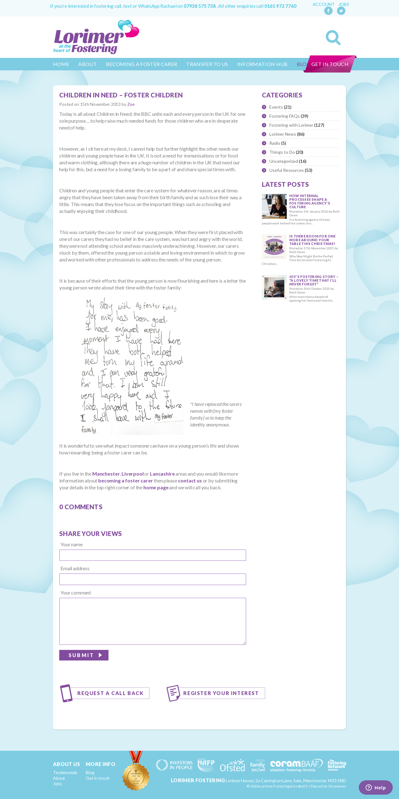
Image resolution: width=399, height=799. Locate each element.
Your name (71, 544)
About (87, 64)
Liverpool (133, 474)
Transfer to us (207, 64)
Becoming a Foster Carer (141, 64)
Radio (274, 143)
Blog (90, 772)
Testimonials (65, 772)
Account (324, 4)
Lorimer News (282, 134)
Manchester (106, 474)
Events (276, 107)
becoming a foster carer (125, 480)
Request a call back (110, 693)
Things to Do (282, 152)
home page (156, 487)
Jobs (344, 4)
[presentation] (198, 663)
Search (333, 37)
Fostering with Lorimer (291, 125)
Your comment (75, 592)
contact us (190, 480)
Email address (74, 568)
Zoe (131, 104)
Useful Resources (286, 170)
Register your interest (221, 693)
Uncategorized (283, 161)
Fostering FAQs (284, 116)
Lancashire (162, 474)
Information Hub (262, 64)
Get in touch (330, 64)
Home (61, 64)
